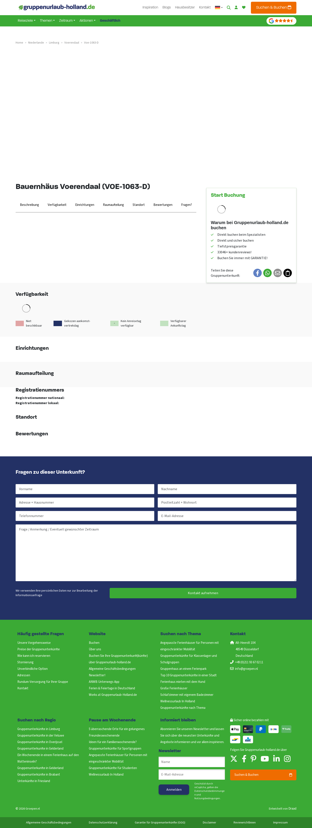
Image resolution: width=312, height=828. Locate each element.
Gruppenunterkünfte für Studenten (113, 768)
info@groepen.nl (246, 669)
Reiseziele (25, 21)
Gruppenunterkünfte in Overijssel (39, 742)
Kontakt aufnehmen (203, 593)
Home (19, 43)
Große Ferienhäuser (173, 688)
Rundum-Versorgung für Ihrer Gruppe (42, 682)
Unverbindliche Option (32, 669)
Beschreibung (29, 205)
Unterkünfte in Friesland (33, 781)
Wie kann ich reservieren (33, 656)
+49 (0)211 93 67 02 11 (249, 662)
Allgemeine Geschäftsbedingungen (112, 669)
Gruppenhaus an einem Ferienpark (183, 669)
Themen (46, 21)
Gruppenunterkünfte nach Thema (182, 708)
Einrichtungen (84, 205)
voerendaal (71, 43)
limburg (54, 43)
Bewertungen (162, 205)
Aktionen (86, 21)
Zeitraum (66, 21)
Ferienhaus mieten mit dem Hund (182, 682)
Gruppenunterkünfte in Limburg (38, 729)
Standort (139, 205)
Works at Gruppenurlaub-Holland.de (113, 695)
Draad (292, 808)
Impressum (280, 822)
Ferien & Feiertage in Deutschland (112, 688)
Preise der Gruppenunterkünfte (38, 649)
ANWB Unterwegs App (104, 682)
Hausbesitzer (185, 7)
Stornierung (25, 662)
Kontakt (205, 7)
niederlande (36, 43)
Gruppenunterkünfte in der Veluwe (40, 735)
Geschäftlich (110, 21)
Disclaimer (209, 822)
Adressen (23, 675)
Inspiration (150, 7)
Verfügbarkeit (57, 205)
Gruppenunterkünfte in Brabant (38, 774)
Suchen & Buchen (273, 7)
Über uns (95, 649)
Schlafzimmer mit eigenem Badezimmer (186, 695)
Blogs (166, 7)
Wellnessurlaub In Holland (177, 701)
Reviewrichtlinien (245, 822)
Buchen (94, 643)
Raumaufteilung (113, 205)
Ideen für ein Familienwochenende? (113, 742)
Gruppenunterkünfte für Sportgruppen (115, 748)
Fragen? (186, 205)
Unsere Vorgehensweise (34, 643)
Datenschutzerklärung (103, 822)
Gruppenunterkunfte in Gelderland (40, 748)
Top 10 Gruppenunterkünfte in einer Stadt (188, 675)
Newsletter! (97, 675)
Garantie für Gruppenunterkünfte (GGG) (160, 822)
